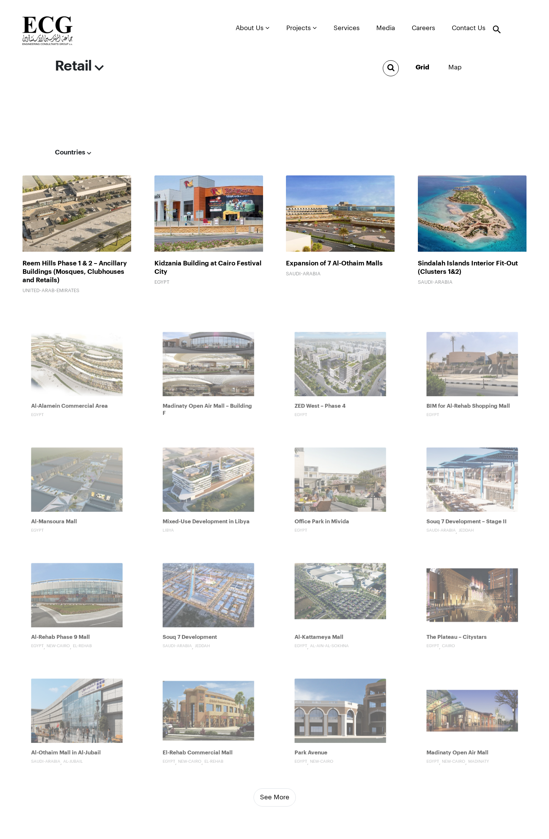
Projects (301, 27)
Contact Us (468, 28)
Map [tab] (455, 67)
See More (274, 797)
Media (385, 28)
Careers (423, 28)
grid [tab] (422, 67)
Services (347, 28)
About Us (253, 27)
